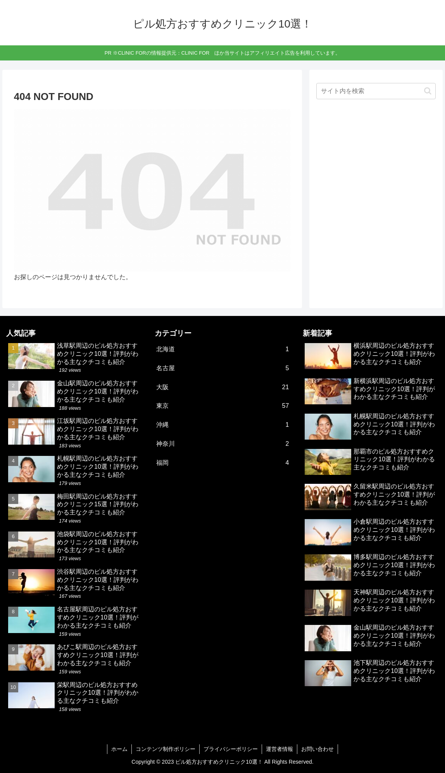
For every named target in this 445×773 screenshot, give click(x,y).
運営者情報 (279, 749)
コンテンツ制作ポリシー (165, 749)
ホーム (119, 749)
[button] (428, 90)
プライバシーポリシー (231, 749)
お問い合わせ (317, 749)
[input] (376, 91)
